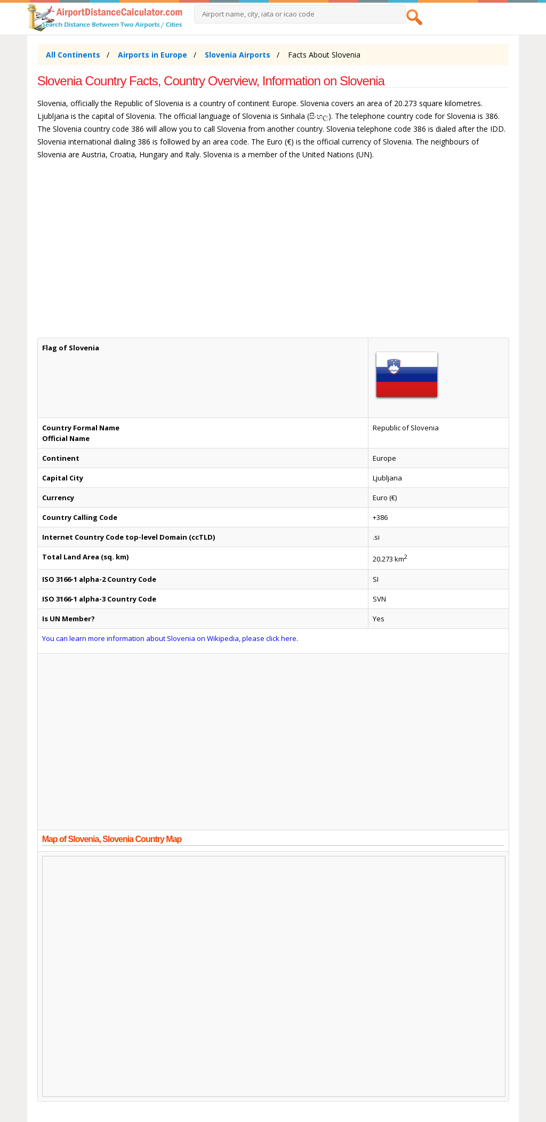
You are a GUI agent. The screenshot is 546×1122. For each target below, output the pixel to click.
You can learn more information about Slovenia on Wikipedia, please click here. (170, 638)
